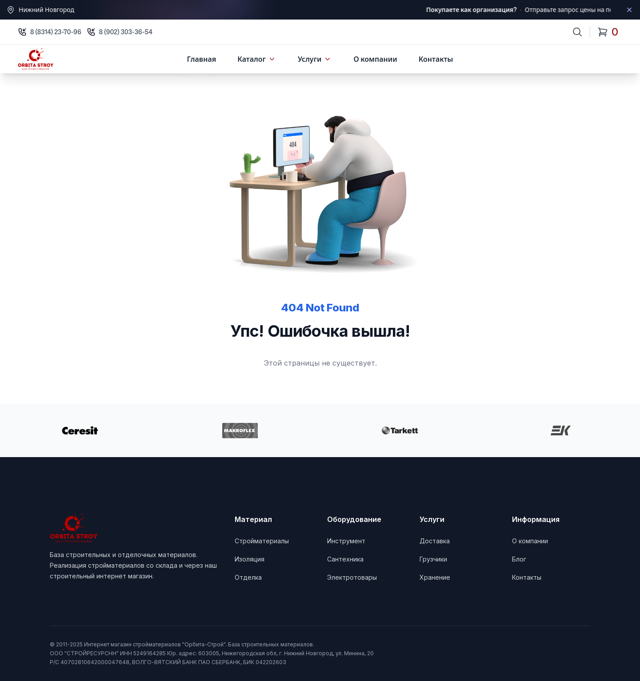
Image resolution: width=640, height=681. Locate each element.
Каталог (256, 59)
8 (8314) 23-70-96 (55, 32)
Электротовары (352, 577)
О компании (375, 59)
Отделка (248, 577)
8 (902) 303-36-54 (125, 32)
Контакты (436, 59)
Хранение (435, 577)
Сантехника (345, 559)
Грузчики (433, 559)
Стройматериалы (262, 541)
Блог (519, 559)
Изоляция (249, 559)
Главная (201, 59)
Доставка (435, 541)
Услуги (315, 59)
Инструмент (346, 541)
